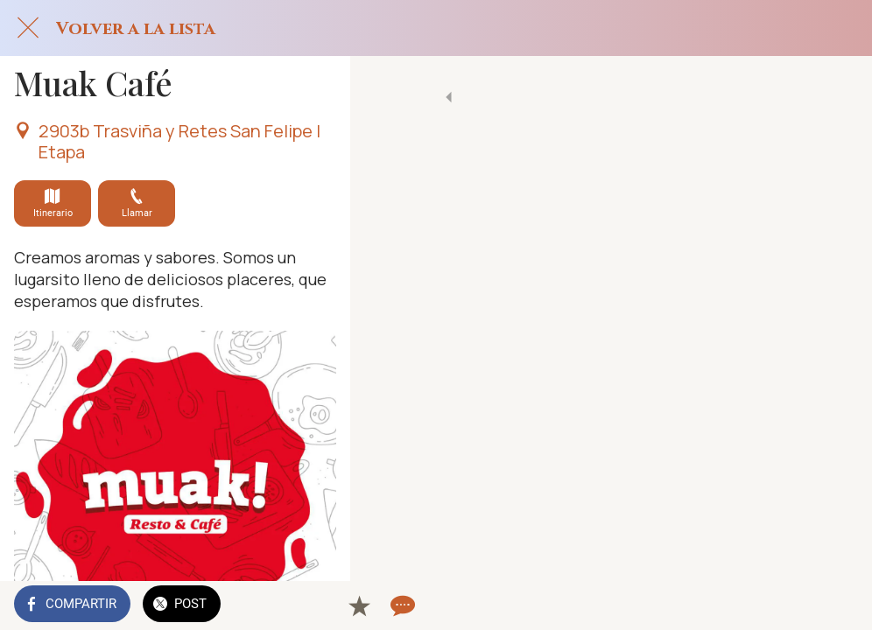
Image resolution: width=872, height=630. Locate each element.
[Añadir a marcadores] (795, 605)
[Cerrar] (28, 28)
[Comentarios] (837, 605)
